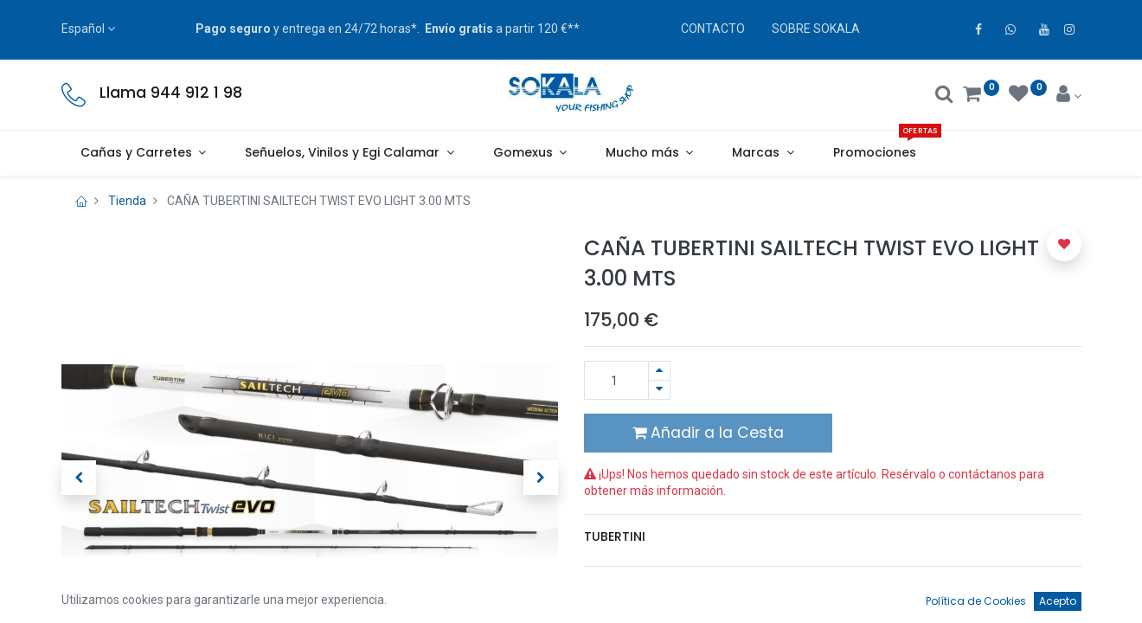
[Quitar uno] (659, 390)
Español (83, 28)
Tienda (127, 201)
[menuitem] (874, 153)
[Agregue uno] (659, 371)
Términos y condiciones (659, 588)
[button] (78, 477)
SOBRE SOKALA (816, 28)
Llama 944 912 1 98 (170, 92)
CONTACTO (713, 28)
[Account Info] (1068, 96)
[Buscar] (944, 96)
